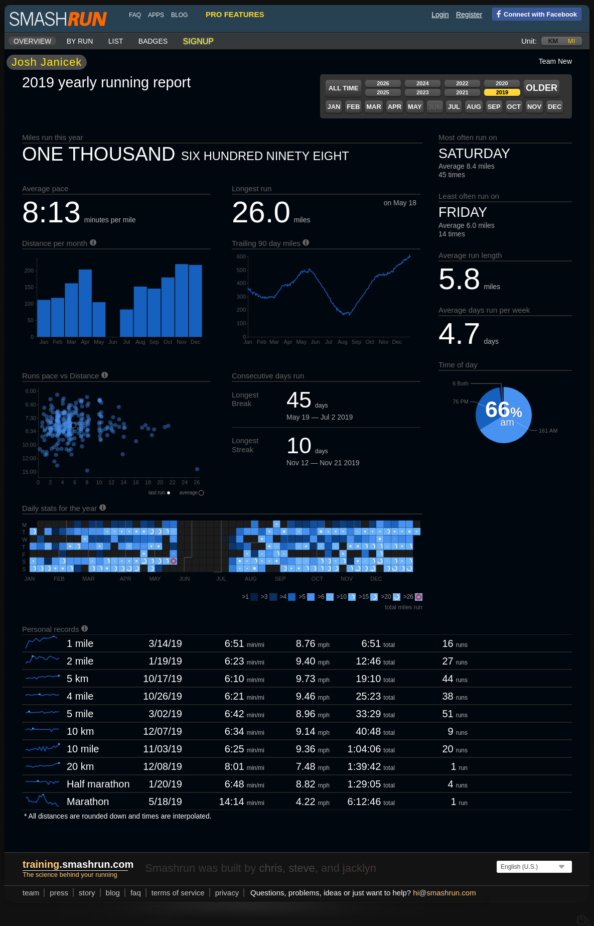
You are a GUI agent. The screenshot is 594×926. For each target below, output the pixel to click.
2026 (383, 83)
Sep (494, 106)
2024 (422, 83)
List (115, 41)
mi (571, 41)
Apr (394, 106)
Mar (373, 106)
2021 (462, 92)
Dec (554, 106)
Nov (534, 106)
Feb (353, 106)
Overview (32, 41)
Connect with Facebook (534, 14)
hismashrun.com (444, 892)
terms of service (178, 892)
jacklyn (359, 868)
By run (80, 41)
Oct (514, 106)
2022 (462, 83)
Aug (474, 106)
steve (301, 868)
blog (179, 15)
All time (344, 88)
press (59, 892)
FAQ (135, 15)
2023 (422, 92)
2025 (383, 92)
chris (270, 868)
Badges (153, 41)
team (31, 892)
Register (469, 15)
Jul (454, 106)
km (553, 41)
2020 (502, 83)
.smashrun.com (78, 864)
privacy (227, 892)
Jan (333, 106)
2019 (502, 92)
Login (440, 15)
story (87, 892)
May (415, 106)
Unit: (529, 41)
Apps (156, 15)
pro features (235, 14)
